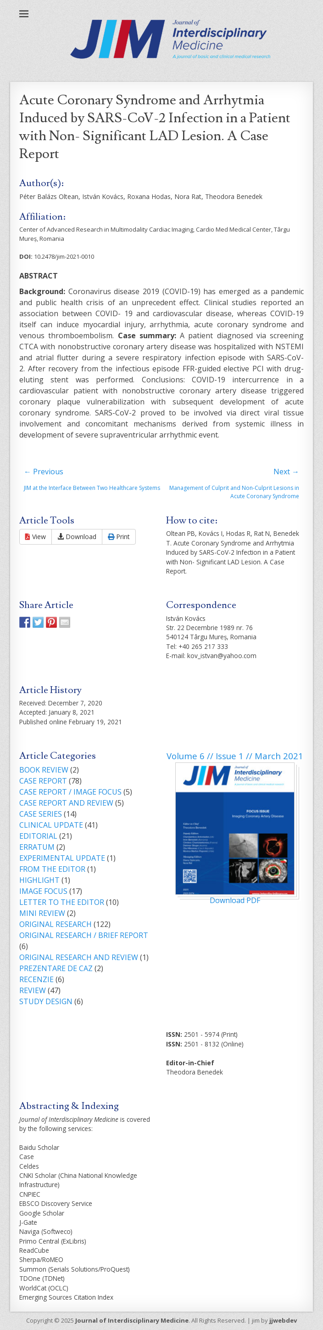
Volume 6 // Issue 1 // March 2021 (235, 756)
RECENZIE (36, 979)
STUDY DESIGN (45, 1001)
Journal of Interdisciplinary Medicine (132, 1320)
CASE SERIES (40, 814)
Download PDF (235, 900)
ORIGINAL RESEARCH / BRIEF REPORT (83, 935)
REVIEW (32, 990)
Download (76, 536)
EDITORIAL (38, 836)
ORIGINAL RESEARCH (55, 924)
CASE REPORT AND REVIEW (66, 803)
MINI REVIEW (42, 913)
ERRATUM (37, 847)
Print (119, 536)
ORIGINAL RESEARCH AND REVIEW (78, 957)
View (35, 536)
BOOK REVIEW (43, 770)
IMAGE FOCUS (43, 891)
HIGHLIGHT (39, 880)
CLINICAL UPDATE (51, 825)
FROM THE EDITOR (52, 869)
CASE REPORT (43, 781)
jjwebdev (283, 1320)
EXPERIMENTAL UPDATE (62, 858)
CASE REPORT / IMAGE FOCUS (70, 792)
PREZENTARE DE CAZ (56, 968)
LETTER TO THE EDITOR (61, 902)
